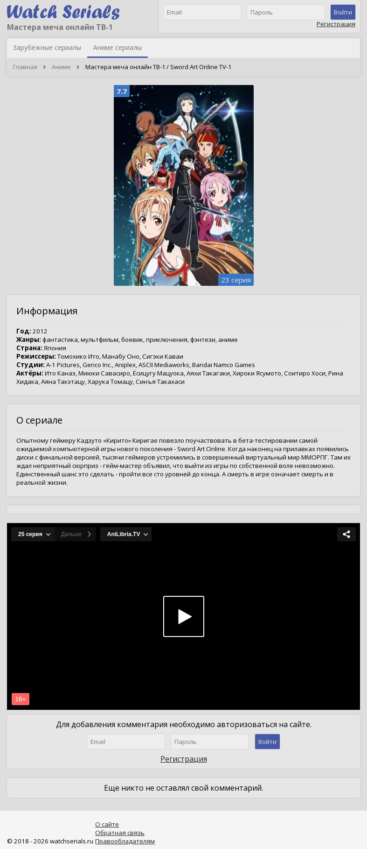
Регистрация (336, 24)
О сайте (107, 824)
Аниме (61, 67)
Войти (343, 12)
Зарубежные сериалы (47, 47)
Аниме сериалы (117, 47)
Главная (25, 67)
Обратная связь (120, 832)
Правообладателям (125, 841)
